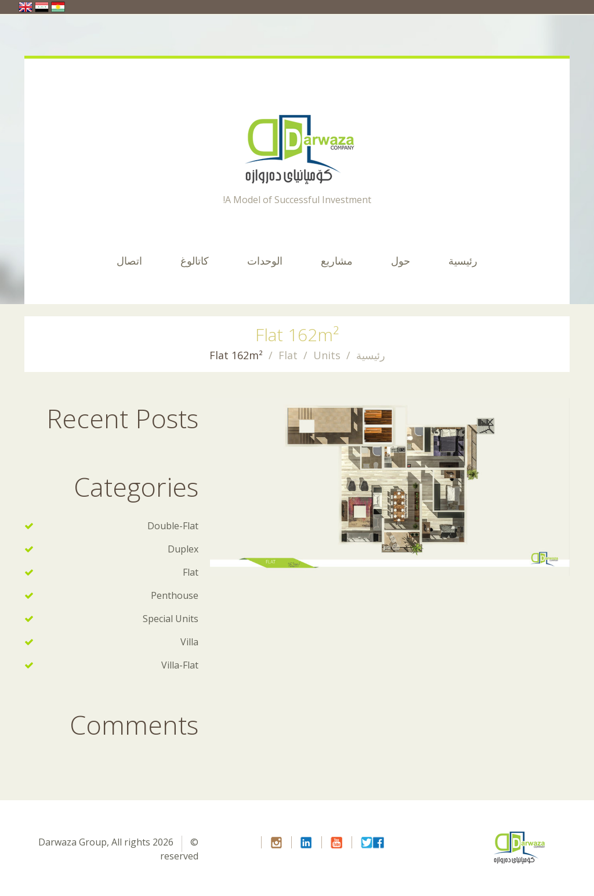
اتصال (129, 261)
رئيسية (462, 261)
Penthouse (174, 595)
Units (327, 355)
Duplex (183, 549)
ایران (58, 7)
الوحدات (264, 261)
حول (400, 261)
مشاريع (337, 261)
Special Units (170, 618)
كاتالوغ (194, 261)
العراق (42, 7)
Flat (288, 355)
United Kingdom (25, 7)
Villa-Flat (179, 665)
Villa (189, 641)
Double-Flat (172, 525)
